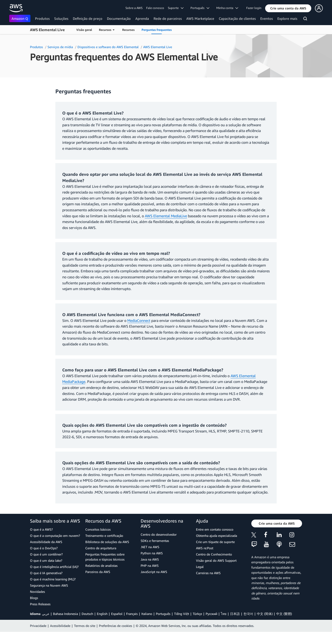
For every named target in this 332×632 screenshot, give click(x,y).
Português (163, 614)
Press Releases (40, 604)
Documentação (119, 18)
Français (132, 614)
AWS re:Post (204, 548)
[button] (288, 8)
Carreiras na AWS (208, 573)
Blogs (34, 598)
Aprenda (142, 18)
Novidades (37, 592)
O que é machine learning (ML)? (53, 579)
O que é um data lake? (46, 560)
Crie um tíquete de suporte (215, 542)
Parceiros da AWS (97, 572)
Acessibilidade (60, 626)
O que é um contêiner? (46, 554)
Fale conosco (155, 8)
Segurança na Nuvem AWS (49, 585)
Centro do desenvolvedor (159, 534)
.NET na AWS (150, 547)
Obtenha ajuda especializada (216, 536)
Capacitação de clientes (237, 18)
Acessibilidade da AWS (46, 542)
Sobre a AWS (133, 8)
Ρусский (211, 614)
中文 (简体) (265, 614)
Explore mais (287, 18)
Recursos (128, 30)
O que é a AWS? (41, 529)
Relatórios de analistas (101, 565)
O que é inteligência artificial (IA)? (54, 567)
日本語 (235, 614)
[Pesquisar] (305, 19)
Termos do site (84, 626)
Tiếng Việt (181, 614)
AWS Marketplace (200, 18)
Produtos (42, 18)
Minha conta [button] (227, 8)
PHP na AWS (150, 565)
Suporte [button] (176, 8)
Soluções (61, 18)
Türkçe (197, 614)
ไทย (223, 614)
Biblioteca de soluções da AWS (107, 542)
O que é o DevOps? (44, 548)
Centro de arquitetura (100, 548)
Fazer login (253, 8)
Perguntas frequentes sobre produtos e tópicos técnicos (105, 556)
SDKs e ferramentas (155, 541)
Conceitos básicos (98, 529)
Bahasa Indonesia (65, 614)
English (102, 614)
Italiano (146, 614)
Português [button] (199, 8)
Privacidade (38, 626)
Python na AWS (152, 553)
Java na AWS (150, 559)
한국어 (248, 614)
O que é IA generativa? (46, 573)
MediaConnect (138, 320)
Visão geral (84, 30)
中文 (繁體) (284, 614)
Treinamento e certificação (104, 536)
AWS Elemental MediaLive (166, 216)
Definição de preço (87, 18)
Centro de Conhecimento (214, 554)
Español (116, 614)
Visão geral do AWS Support (216, 560)
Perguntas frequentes (157, 30)
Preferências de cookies (115, 626)
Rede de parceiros (168, 18)
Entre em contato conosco (214, 529)
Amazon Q (20, 18)
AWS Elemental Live (47, 29)
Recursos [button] (106, 30)
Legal (200, 567)
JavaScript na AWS (154, 572)
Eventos (266, 18)
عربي (45, 614)
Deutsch (87, 614)
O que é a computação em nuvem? (55, 536)
